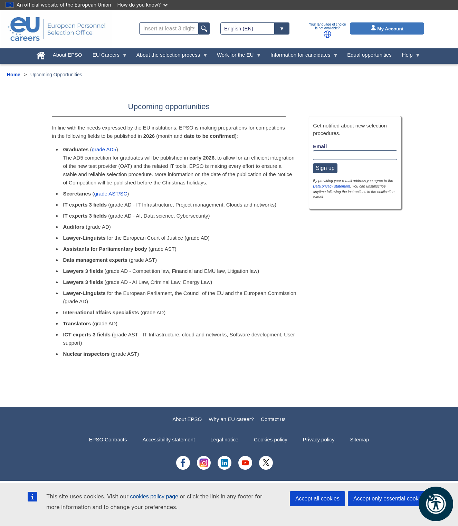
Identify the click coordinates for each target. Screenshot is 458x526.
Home (13, 74)
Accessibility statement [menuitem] (168, 439)
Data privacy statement (331, 186)
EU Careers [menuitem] (107, 56)
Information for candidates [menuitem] (301, 56)
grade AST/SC (110, 194)
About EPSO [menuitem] (67, 55)
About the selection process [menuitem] (169, 56)
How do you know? (142, 5)
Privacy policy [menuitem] (319, 439)
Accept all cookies (317, 498)
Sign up (325, 168)
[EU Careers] (56, 29)
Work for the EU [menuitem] (236, 56)
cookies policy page (154, 496)
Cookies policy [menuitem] (270, 439)
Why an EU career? (231, 419)
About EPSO (187, 419)
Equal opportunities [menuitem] (369, 55)
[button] (327, 34)
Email (320, 146)
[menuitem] (41, 54)
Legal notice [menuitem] (224, 439)
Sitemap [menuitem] (359, 439)
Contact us (273, 419)
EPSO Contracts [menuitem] (108, 439)
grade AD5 (104, 149)
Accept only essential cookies (389, 498)
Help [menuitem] (408, 56)
